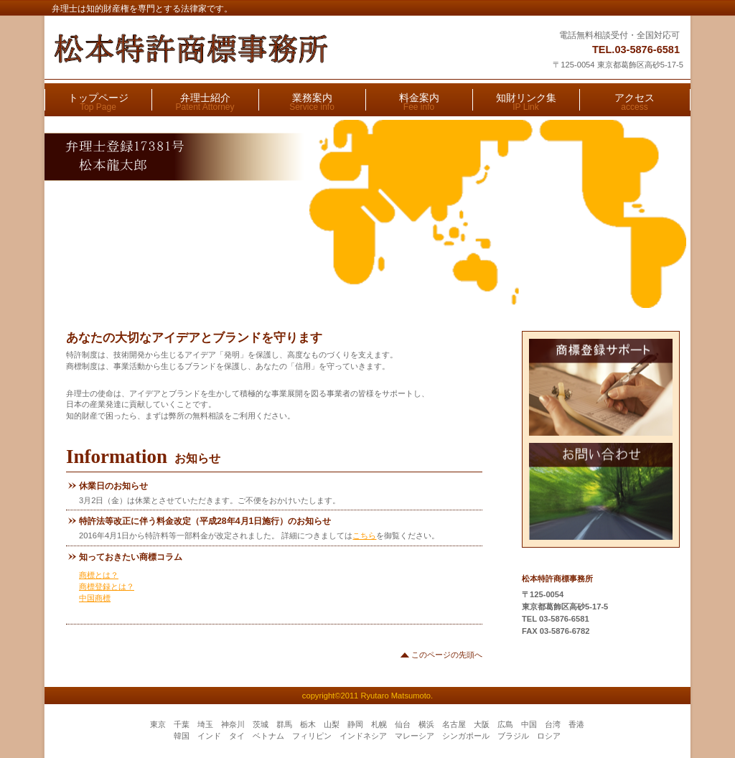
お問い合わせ (601, 491)
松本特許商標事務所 (229, 49)
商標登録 (601, 387)
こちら (364, 535)
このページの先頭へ (446, 654)
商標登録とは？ (106, 586)
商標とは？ (98, 575)
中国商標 (95, 598)
